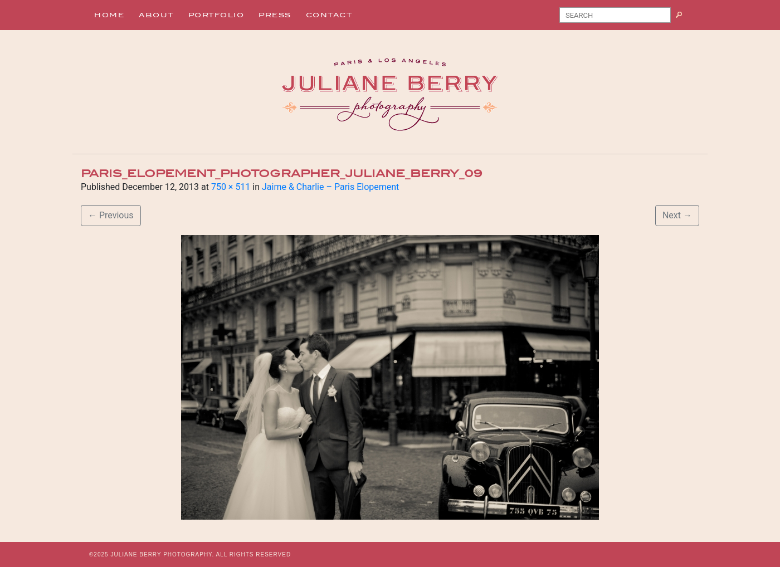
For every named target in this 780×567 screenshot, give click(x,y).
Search (683, 17)
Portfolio (216, 15)
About (156, 15)
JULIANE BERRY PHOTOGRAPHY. (162, 554)
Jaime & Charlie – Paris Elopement (330, 187)
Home (109, 15)
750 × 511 (230, 187)
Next (677, 215)
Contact (329, 15)
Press (275, 15)
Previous (111, 215)
